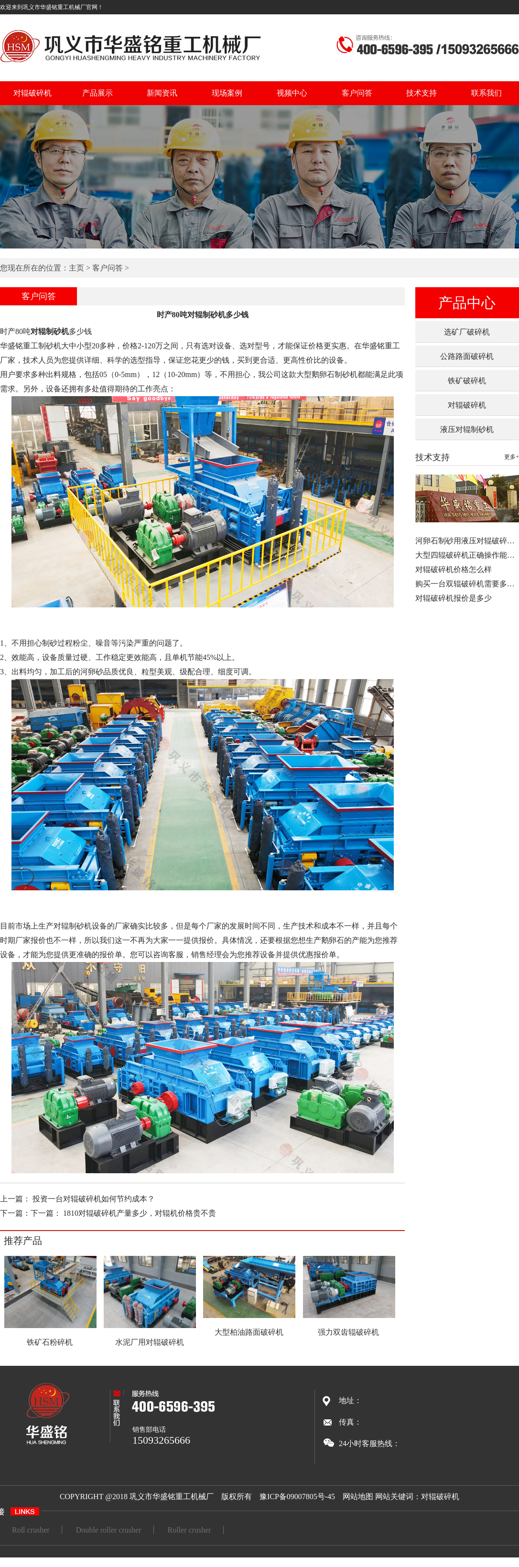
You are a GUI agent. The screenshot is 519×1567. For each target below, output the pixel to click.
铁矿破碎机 (467, 381)
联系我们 (486, 93)
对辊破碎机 (32, 93)
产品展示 (97, 93)
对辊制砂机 (50, 331)
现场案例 (227, 93)
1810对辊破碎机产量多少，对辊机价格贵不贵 (139, 1213)
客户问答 (357, 93)
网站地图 (358, 1496)
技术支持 (421, 93)
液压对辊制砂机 (467, 429)
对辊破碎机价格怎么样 (453, 569)
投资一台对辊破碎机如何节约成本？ (93, 1199)
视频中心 (292, 93)
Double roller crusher (108, 1530)
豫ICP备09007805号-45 (297, 1496)
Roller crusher (189, 1530)
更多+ (511, 457)
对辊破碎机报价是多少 (453, 598)
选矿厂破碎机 (467, 332)
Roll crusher (31, 1530)
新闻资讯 (162, 93)
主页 (76, 268)
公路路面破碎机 (467, 356)
